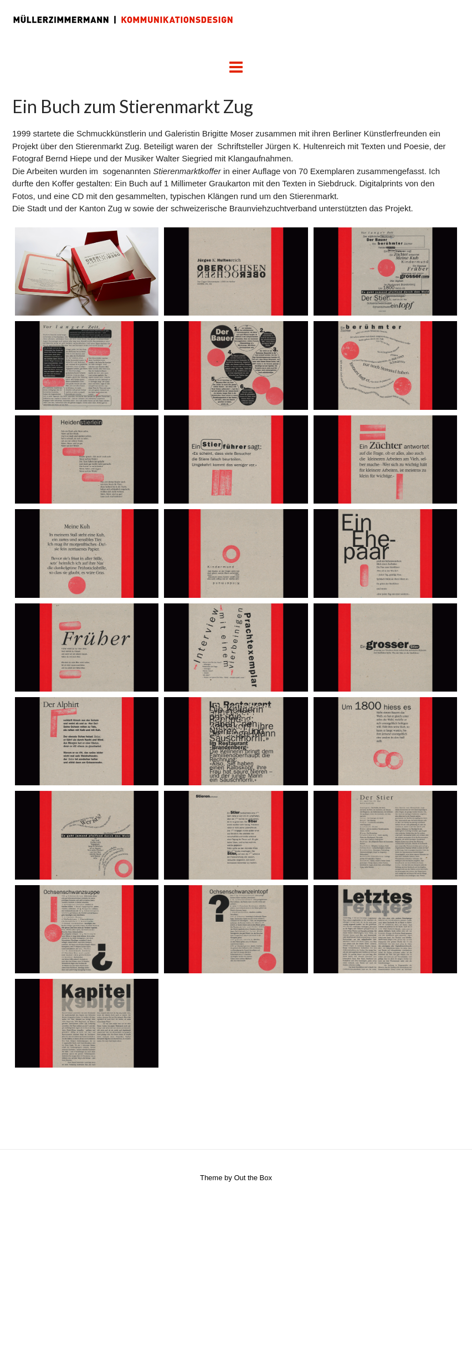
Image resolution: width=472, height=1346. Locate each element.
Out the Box (253, 1178)
